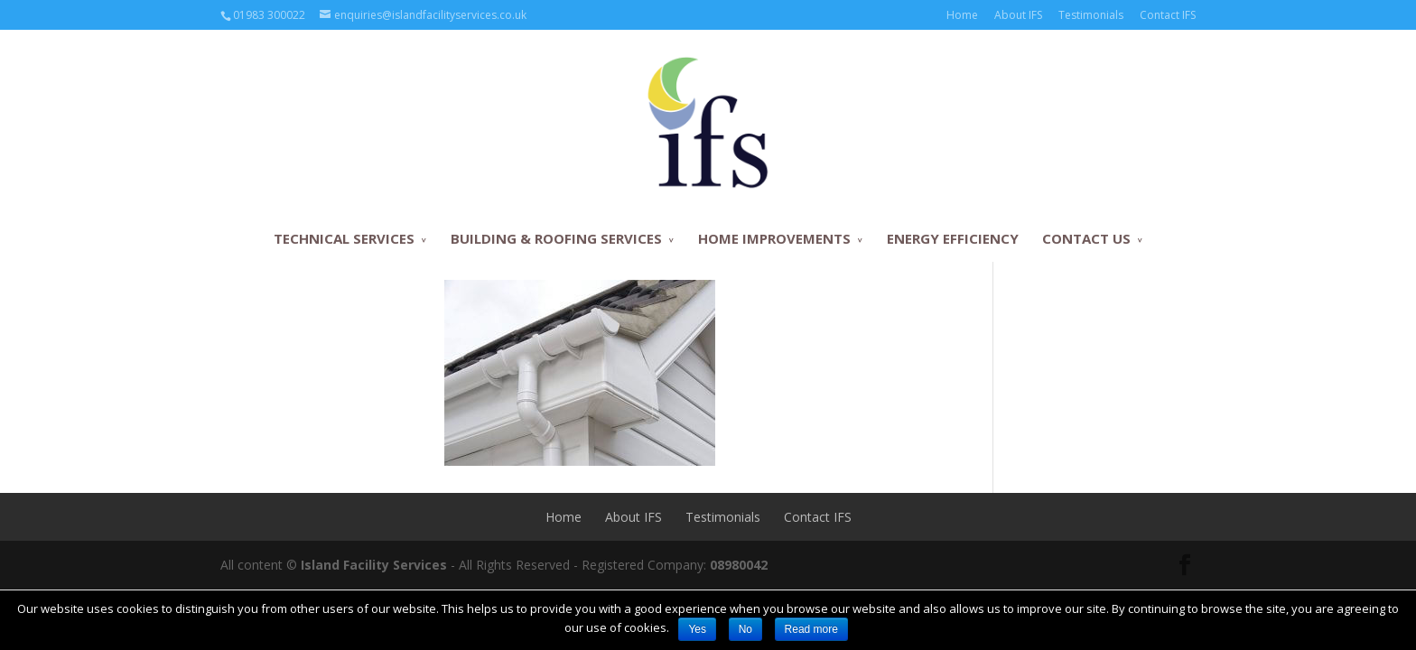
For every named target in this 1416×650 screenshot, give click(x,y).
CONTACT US (1086, 238)
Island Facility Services (374, 564)
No (745, 629)
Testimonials (1090, 15)
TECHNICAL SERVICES (344, 238)
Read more (811, 629)
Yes (697, 629)
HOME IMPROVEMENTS (774, 238)
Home (962, 15)
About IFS (1018, 15)
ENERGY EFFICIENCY (953, 238)
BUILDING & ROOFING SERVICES (556, 238)
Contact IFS (1168, 15)
